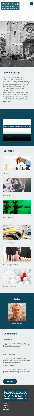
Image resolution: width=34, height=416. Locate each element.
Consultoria (6, 405)
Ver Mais (10, 381)
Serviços (5, 407)
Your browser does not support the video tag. (17, 126)
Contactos (6, 409)
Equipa (5, 404)
